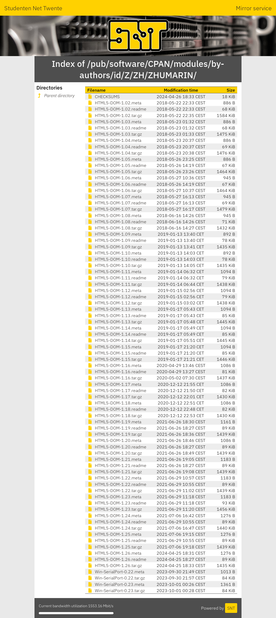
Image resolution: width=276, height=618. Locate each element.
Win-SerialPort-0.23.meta (115, 584)
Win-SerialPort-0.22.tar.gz (116, 578)
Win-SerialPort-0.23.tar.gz (116, 590)
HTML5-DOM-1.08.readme (116, 221)
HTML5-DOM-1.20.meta (114, 440)
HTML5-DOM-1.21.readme (116, 465)
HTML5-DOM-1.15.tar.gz (114, 359)
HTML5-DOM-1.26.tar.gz (114, 565)
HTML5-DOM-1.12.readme (116, 296)
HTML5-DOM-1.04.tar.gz (114, 153)
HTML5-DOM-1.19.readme (116, 428)
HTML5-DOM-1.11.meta (114, 271)
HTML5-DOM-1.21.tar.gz (114, 471)
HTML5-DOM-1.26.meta (114, 553)
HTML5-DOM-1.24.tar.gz (114, 528)
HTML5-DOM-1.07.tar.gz (114, 209)
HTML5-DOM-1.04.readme (116, 146)
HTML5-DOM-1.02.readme (116, 109)
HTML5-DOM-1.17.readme (116, 390)
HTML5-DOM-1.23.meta (114, 496)
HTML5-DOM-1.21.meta (114, 459)
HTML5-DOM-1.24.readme (116, 521)
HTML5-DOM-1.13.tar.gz (114, 321)
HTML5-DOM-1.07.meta (114, 196)
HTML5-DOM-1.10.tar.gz (114, 265)
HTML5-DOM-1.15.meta (114, 346)
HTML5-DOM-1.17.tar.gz (114, 396)
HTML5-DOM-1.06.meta (114, 177)
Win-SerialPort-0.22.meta (115, 571)
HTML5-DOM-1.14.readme (116, 334)
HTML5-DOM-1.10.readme (116, 259)
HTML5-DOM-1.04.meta (114, 140)
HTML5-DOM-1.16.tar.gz (114, 377)
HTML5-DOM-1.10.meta (114, 253)
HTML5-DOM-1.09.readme (116, 240)
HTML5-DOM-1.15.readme (116, 353)
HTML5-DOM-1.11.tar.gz (114, 284)
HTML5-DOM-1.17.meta (114, 384)
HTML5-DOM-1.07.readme (116, 202)
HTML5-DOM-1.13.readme (116, 315)
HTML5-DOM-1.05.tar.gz (114, 171)
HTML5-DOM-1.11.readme (116, 277)
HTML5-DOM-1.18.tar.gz (114, 415)
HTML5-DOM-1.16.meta (114, 365)
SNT (231, 608)
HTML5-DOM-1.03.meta (114, 121)
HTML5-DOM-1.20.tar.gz (114, 453)
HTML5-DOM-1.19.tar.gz (114, 434)
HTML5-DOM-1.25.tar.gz (114, 547)
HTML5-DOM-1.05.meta (114, 159)
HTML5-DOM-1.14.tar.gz (114, 340)
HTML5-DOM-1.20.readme (116, 446)
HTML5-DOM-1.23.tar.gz (114, 509)
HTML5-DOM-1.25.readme (116, 540)
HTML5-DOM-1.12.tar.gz (114, 302)
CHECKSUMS (103, 96)
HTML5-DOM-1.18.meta (114, 403)
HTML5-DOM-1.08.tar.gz (114, 228)
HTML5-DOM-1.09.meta (114, 234)
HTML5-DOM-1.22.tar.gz (114, 490)
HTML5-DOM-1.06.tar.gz (114, 190)
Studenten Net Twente (33, 8)
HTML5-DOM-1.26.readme (116, 559)
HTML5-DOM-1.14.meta (114, 328)
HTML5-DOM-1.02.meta (114, 102)
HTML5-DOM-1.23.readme (116, 503)
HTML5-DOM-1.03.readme (116, 128)
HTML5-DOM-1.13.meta (114, 309)
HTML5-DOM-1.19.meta (114, 421)
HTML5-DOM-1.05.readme (116, 165)
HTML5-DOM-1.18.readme (116, 409)
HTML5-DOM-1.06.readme (116, 184)
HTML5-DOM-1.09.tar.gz (114, 246)
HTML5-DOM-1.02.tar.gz (114, 115)
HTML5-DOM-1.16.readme (116, 371)
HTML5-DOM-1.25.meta (114, 534)
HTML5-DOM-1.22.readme (116, 484)
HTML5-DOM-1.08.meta (114, 215)
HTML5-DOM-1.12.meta (114, 290)
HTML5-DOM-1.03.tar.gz (114, 134)
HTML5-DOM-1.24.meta (114, 515)
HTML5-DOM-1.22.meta (114, 477)
